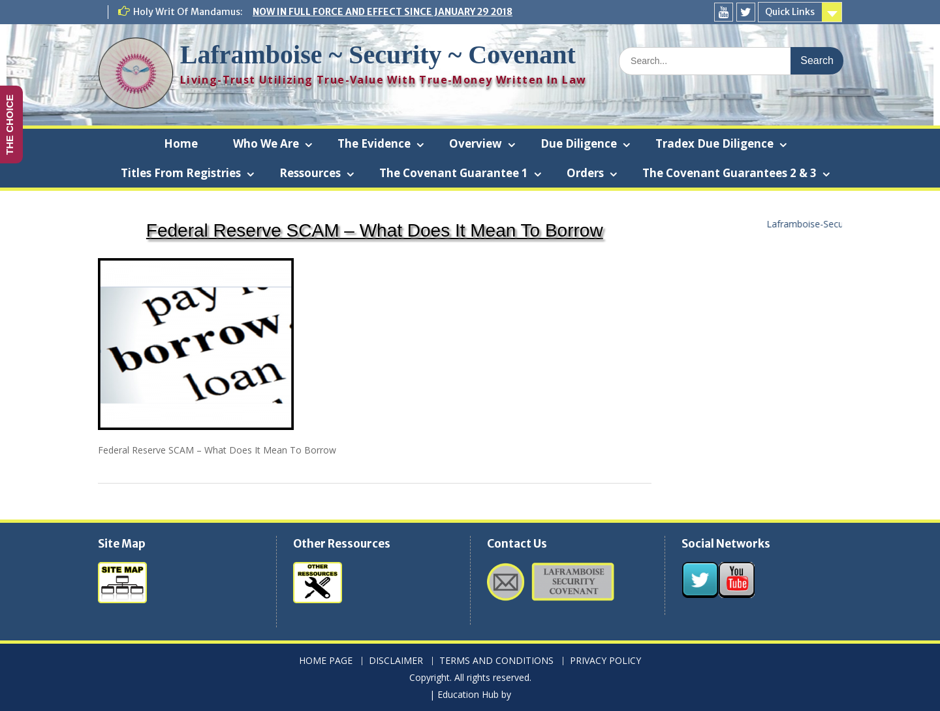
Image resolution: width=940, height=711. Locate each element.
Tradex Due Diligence (714, 143)
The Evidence (374, 143)
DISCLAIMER (396, 661)
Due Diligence (578, 143)
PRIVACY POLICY (605, 661)
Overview (475, 143)
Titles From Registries (181, 172)
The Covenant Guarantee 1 (453, 172)
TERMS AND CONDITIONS (496, 661)
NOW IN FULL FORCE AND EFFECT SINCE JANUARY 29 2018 (382, 12)
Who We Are (266, 143)
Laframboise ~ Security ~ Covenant (378, 54)
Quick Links (790, 12)
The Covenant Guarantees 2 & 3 (729, 172)
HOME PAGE (325, 661)
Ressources (310, 172)
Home (181, 143)
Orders (585, 172)
